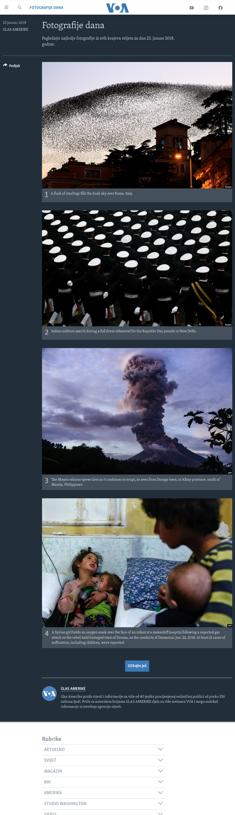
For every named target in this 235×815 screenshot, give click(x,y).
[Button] (11, 66)
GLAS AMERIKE (15, 30)
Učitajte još (137, 666)
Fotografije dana (46, 8)
